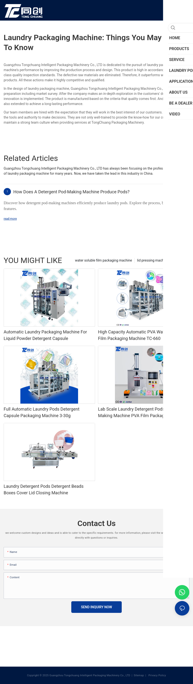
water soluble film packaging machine (103, 260)
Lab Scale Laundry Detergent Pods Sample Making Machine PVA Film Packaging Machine (143, 412)
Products (180, 260)
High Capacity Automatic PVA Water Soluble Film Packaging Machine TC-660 (140, 335)
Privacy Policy (157, 675)
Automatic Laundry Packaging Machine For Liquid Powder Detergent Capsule (45, 335)
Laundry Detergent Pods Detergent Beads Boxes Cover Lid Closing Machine (43, 489)
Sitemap (138, 675)
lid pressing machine (152, 260)
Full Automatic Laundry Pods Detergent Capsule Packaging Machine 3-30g (42, 412)
